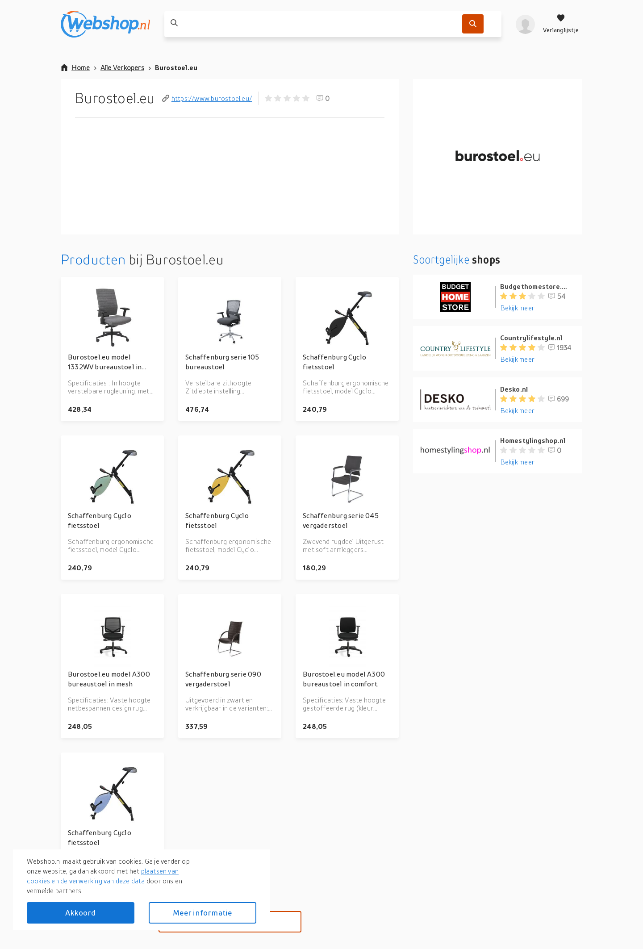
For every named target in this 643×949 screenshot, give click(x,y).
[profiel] (525, 24)
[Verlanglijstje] (560, 24)
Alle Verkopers (122, 67)
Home (75, 67)
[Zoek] (473, 23)
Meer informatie (202, 912)
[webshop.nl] (105, 24)
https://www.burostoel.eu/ (207, 98)
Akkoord (80, 912)
